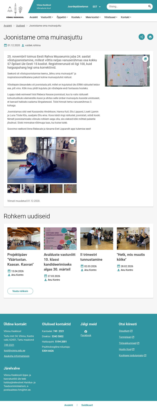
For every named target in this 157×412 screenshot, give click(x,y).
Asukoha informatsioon (16, 356)
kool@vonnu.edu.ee (14, 350)
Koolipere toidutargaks (131, 355)
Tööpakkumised (127, 343)
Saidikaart (87, 405)
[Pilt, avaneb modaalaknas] (42, 160)
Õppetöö (62, 17)
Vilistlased (111, 17)
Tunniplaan (125, 337)
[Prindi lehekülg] (150, 37)
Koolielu (77, 17)
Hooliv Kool (125, 349)
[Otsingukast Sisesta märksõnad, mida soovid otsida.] (130, 7)
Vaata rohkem (20, 291)
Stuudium (124, 330)
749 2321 (9, 345)
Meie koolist (93, 17)
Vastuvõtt (47, 17)
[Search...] (149, 6)
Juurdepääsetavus (78, 6)
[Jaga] (142, 37)
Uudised (20, 25)
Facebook (86, 333)
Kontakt (126, 17)
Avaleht (34, 17)
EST (97, 7)
